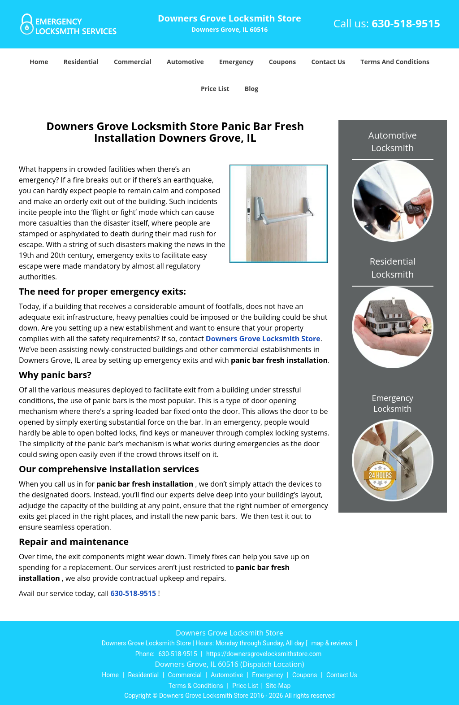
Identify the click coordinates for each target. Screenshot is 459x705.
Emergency (236, 61)
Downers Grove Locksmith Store (263, 339)
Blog (251, 88)
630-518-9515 (406, 23)
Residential (81, 61)
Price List (215, 88)
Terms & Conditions (196, 685)
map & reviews (332, 643)
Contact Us (328, 61)
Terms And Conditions (394, 61)
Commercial (133, 61)
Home (39, 61)
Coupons (282, 61)
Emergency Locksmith (392, 403)
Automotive (185, 61)
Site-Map (278, 685)
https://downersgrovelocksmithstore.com (263, 653)
